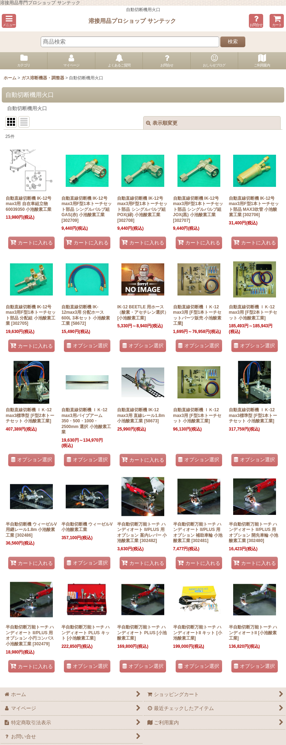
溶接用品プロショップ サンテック (132, 21)
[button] (9, 21)
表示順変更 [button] (161, 123)
